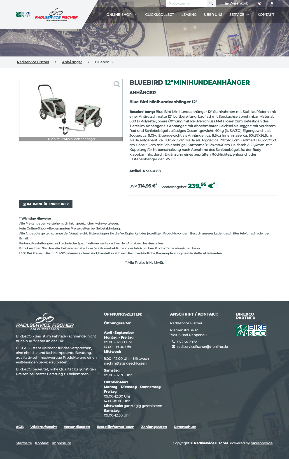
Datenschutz (185, 427)
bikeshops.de (262, 443)
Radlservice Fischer (33, 62)
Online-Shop (119, 14)
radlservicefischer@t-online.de (202, 346)
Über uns (213, 14)
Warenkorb (236, 3)
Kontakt (266, 14)
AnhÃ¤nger (72, 62)
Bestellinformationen (115, 427)
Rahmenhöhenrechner (46, 204)
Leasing (189, 14)
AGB (19, 427)
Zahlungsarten (154, 427)
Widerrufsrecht (43, 427)
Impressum (61, 443)
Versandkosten (77, 427)
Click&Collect (159, 14)
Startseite (24, 443)
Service (236, 14)
